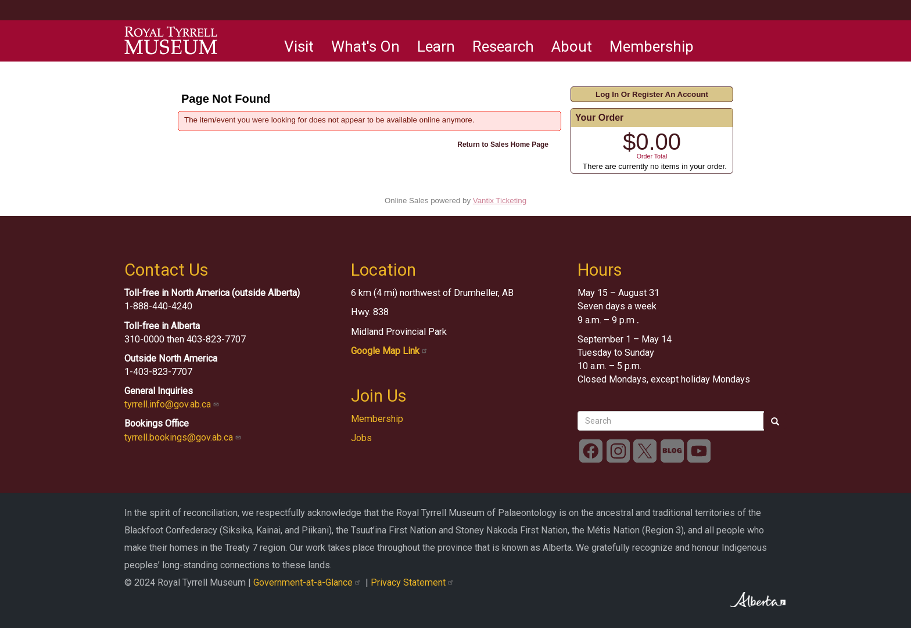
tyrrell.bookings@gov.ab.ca (183, 437)
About (571, 46)
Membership (651, 46)
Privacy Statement (413, 582)
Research (503, 46)
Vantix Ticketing (499, 200)
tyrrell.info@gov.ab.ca (172, 404)
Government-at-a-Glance (309, 582)
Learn (436, 46)
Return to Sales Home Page (502, 144)
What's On (365, 46)
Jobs (361, 437)
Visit (299, 46)
